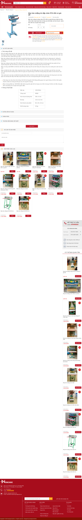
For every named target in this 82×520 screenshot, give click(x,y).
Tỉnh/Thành (65, 231)
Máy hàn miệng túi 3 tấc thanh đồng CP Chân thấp (38, 167)
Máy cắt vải (49, 7)
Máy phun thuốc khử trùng (39, 7)
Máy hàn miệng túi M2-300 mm (54, 188)
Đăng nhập (67, 3)
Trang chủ (2, 9)
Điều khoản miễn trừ (29, 512)
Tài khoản (69, 506)
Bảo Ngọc (43, 38)
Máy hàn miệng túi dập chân (21, 9)
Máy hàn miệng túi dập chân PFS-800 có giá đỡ (8, 167)
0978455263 (78, 3)
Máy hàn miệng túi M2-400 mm (7, 211)
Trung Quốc (48, 17)
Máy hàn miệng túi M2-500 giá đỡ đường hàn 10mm (8, 189)
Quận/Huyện (66, 234)
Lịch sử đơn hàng (70, 508)
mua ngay (31, 126)
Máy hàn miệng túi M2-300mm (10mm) (23, 167)
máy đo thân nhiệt (29, 7)
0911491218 (57, 39)
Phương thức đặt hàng (30, 506)
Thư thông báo (70, 511)
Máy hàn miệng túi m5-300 (22, 188)
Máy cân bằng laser (44, 513)
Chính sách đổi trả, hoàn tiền (31, 510)
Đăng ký (66, 2)
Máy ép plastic (61, 7)
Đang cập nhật (37, 17)
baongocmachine (33, 518)
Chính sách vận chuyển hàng (31, 508)
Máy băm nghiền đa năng (58, 513)
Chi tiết (43, 41)
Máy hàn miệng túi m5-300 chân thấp (39, 189)
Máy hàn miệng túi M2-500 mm (23, 211)
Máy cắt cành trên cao (20, 7)
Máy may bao (68, 7)
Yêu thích (69, 509)
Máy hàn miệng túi (9, 9)
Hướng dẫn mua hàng (59, 3)
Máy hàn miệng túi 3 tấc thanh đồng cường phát (54, 167)
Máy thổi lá (54, 7)
